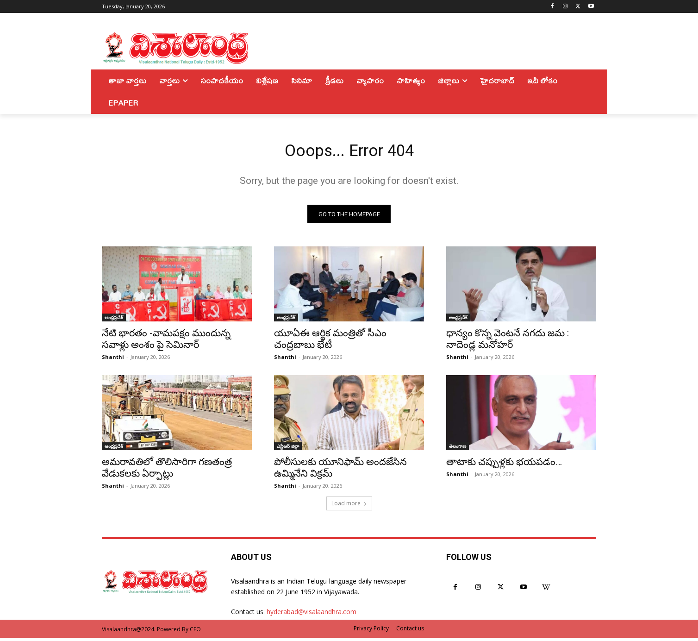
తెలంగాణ (457, 449)
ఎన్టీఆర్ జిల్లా (288, 449)
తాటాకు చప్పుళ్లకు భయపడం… (504, 465)
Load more (349, 507)
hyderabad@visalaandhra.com (311, 615)
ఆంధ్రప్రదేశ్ (114, 321)
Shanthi (113, 360)
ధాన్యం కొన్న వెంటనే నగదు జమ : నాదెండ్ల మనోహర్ (507, 342)
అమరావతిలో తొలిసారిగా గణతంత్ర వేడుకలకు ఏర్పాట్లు (167, 471)
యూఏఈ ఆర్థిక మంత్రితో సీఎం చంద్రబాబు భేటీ (330, 342)
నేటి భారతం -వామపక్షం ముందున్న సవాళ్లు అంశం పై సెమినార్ (166, 342)
